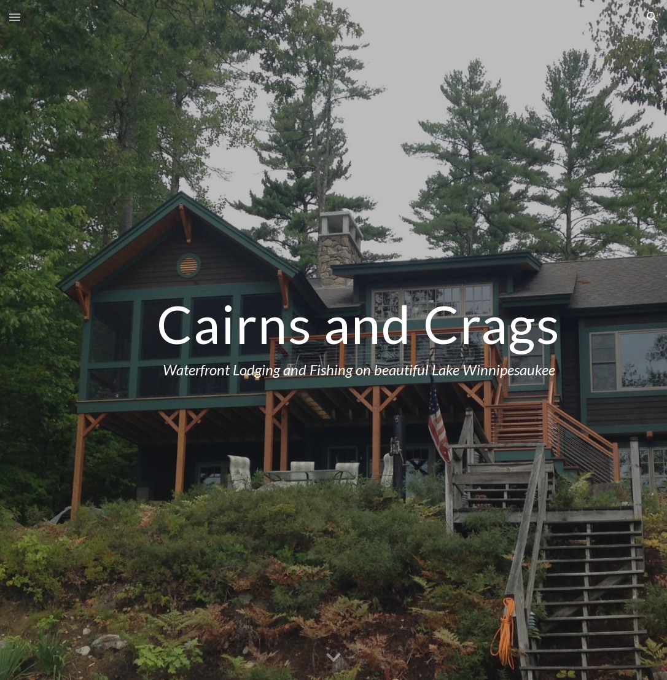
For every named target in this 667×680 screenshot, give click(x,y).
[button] (14, 17)
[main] (359, 340)
